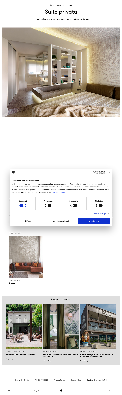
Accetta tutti (94, 221)
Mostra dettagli (99, 214)
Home (52, 5)
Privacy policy (59, 192)
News (111, 391)
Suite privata (67, 5)
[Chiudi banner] (109, 172)
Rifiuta (28, 221)
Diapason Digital (100, 380)
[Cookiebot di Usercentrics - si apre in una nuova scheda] (95, 172)
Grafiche (85, 391)
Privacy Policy (59, 380)
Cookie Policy (76, 380)
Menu (10, 391)
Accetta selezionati (61, 221)
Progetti (37, 391)
